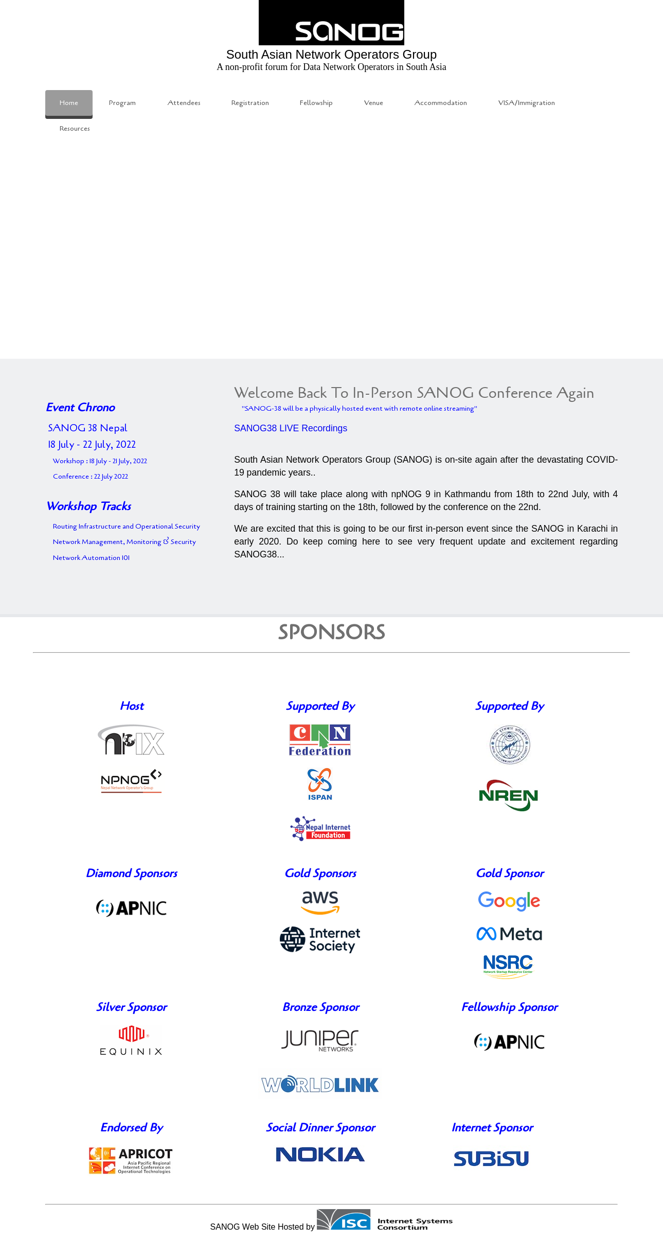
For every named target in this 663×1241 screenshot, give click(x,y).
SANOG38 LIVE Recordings (290, 428)
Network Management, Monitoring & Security (124, 542)
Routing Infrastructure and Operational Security (126, 526)
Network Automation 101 (91, 558)
